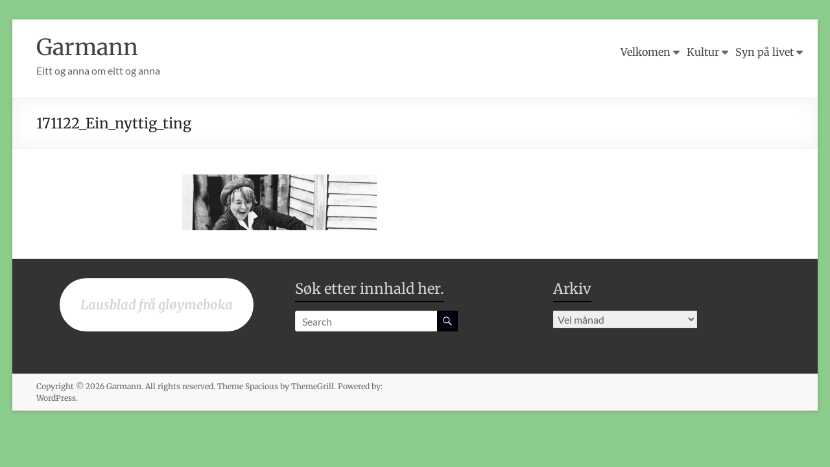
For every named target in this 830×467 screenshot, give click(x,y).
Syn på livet (764, 51)
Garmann (89, 47)
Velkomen (645, 51)
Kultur (703, 51)
